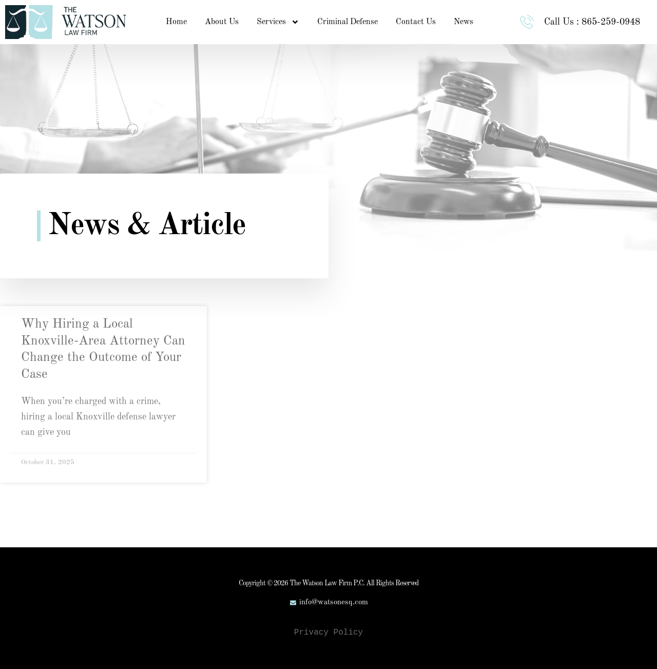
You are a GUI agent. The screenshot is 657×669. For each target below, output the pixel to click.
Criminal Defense (347, 22)
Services (278, 22)
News (463, 22)
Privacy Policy (328, 632)
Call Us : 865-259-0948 (594, 22)
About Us (222, 22)
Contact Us (416, 22)
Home (176, 22)
